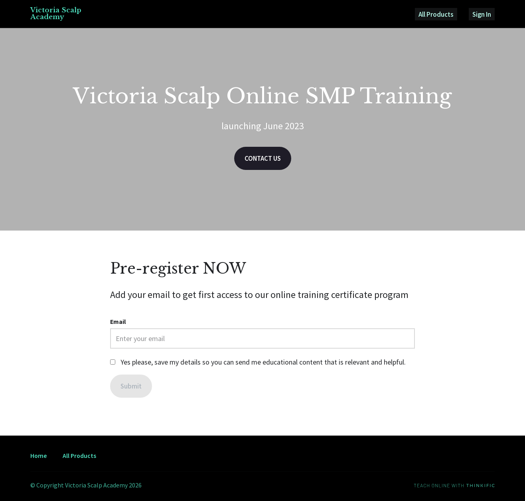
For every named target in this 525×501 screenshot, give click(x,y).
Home (38, 456)
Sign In (485, 14)
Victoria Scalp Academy (56, 14)
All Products (445, 14)
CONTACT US (262, 159)
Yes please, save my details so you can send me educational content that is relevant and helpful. (263, 363)
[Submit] (131, 388)
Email (118, 323)
